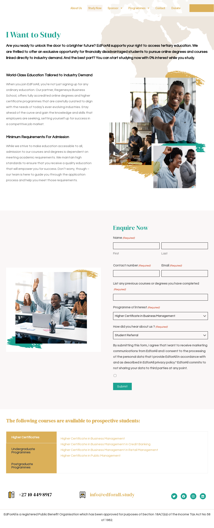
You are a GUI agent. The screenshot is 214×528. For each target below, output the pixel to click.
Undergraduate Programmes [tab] (23, 450)
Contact (158, 8)
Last (164, 253)
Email (171, 265)
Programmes (136, 8)
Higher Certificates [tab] (25, 437)
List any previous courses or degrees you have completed (156, 287)
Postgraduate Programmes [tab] (22, 466)
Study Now (92, 8)
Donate (173, 8)
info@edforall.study (112, 494)
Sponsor (112, 8)
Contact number (131, 265)
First (116, 253)
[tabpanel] (132, 449)
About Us (74, 8)
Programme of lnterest (136, 307)
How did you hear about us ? (140, 327)
